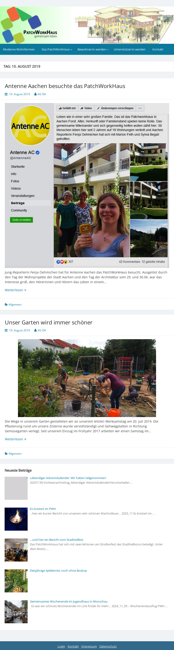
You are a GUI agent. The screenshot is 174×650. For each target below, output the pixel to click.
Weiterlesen (26, 290)
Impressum (89, 646)
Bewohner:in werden (92, 49)
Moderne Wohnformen (19, 49)
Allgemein (15, 304)
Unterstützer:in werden (129, 49)
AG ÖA (42, 94)
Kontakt (157, 49)
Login (61, 646)
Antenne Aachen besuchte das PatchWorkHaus (65, 86)
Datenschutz (108, 646)
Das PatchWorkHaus (56, 49)
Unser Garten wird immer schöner (49, 322)
